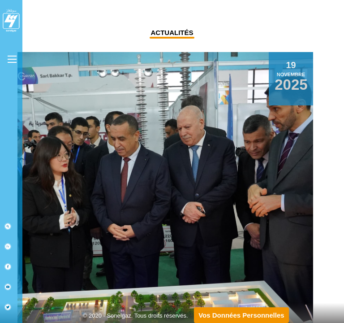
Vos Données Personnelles (241, 315)
